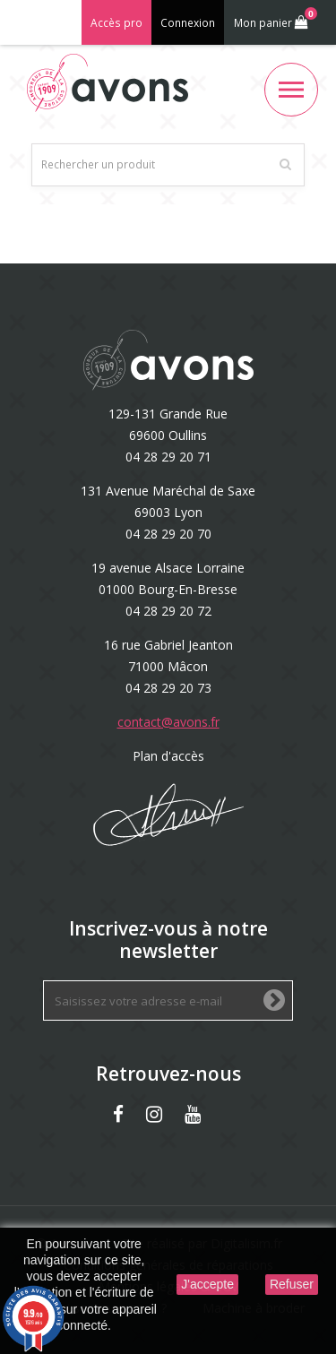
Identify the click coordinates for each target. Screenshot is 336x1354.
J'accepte (207, 1284)
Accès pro (116, 22)
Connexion (187, 22)
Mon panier (274, 18)
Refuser (292, 1284)
